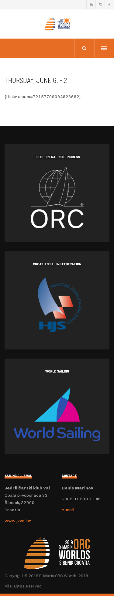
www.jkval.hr (18, 520)
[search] (84, 48)
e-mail (68, 510)
